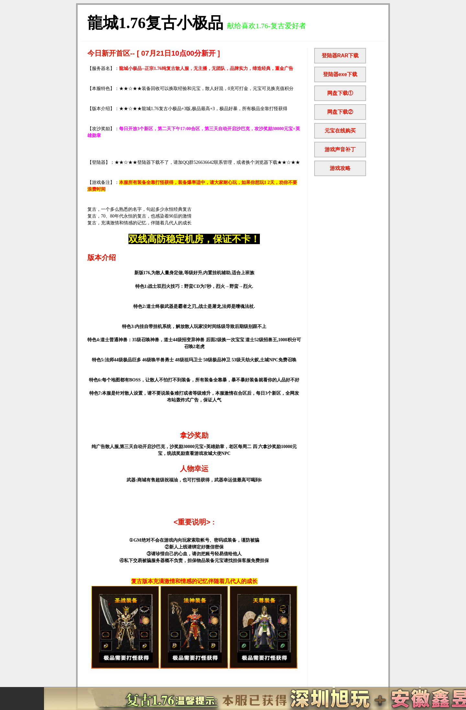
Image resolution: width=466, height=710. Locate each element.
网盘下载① (340, 93)
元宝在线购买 (340, 130)
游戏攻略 (340, 168)
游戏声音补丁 (340, 149)
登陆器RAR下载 (340, 55)
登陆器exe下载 (340, 74)
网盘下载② (340, 112)
